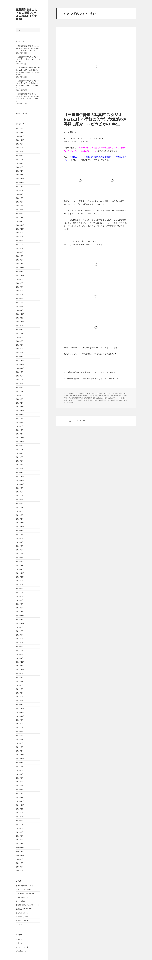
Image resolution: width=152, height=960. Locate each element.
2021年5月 (19, 341)
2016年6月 (19, 546)
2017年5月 (19, 503)
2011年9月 (19, 766)
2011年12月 (20, 755)
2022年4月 (19, 299)
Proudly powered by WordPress (76, 421)
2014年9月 (19, 627)
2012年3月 (19, 743)
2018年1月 (19, 472)
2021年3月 (19, 349)
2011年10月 (20, 762)
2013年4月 (19, 693)
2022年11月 (20, 271)
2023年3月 (19, 256)
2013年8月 (19, 677)
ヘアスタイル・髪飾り (24, 889)
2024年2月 (19, 213)
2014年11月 (20, 619)
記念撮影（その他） (23, 920)
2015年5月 (19, 596)
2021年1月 (19, 357)
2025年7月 (19, 152)
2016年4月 (19, 554)
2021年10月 (20, 322)
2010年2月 (19, 840)
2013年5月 (19, 689)
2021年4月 (19, 345)
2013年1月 (19, 704)
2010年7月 (19, 820)
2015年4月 (19, 600)
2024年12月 (20, 175)
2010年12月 (20, 801)
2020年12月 (20, 360)
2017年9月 (19, 488)
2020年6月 (19, 384)
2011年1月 (19, 797)
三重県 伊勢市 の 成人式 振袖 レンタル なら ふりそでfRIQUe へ (92, 372)
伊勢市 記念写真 (77, 398)
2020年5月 (19, 387)
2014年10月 (20, 623)
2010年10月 (20, 809)
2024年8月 (19, 190)
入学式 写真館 (82, 400)
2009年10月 (20, 855)
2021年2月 (19, 353)
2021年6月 (19, 337)
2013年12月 (20, 662)
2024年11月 (20, 179)
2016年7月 (19, 542)
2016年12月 (20, 523)
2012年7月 (19, 728)
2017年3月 (19, 511)
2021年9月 (19, 326)
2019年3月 (19, 426)
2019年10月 (20, 414)
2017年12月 (20, 476)
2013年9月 (19, 674)
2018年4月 (19, 465)
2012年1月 (19, 751)
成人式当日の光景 (22, 897)
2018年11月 (20, 442)
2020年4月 (19, 391)
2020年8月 (19, 376)
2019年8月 (19, 418)
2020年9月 (19, 372)
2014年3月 (19, 650)
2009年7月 (19, 867)
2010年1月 (19, 844)
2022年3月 (19, 302)
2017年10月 (20, 484)
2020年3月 (19, 395)
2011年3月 (19, 790)
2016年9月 (19, 534)
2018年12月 (20, 438)
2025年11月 (20, 140)
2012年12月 (20, 708)
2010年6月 (19, 824)
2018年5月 (19, 461)
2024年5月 (19, 202)
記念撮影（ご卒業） (23, 913)
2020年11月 (20, 364)
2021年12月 (20, 314)
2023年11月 (20, 225)
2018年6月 (19, 457)
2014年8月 (19, 631)
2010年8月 (19, 817)
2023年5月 (19, 248)
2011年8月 (19, 770)
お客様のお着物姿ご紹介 (24, 886)
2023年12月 (20, 221)
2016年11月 (20, 527)
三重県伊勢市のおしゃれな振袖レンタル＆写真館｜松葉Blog (28, 14)
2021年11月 (20, 318)
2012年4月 (19, 739)
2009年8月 (19, 863)
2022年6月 (19, 291)
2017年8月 (19, 492)
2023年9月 (19, 233)
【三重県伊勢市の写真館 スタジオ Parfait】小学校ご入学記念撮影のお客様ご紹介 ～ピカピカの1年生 (95, 119)
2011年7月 (19, 774)
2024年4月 (19, 206)
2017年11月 (20, 480)
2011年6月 (19, 778)
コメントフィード (22, 947)
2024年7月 (19, 194)
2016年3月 (19, 558)
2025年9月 (19, 144)
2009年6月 (19, 871)
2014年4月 (19, 646)
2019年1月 (19, 434)
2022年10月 (20, 275)
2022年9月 (19, 279)
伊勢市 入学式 (77, 396)
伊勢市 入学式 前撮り (90, 396)
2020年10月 (20, 368)
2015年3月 (19, 604)
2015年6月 (19, 592)
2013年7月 (19, 681)
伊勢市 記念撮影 (89, 398)
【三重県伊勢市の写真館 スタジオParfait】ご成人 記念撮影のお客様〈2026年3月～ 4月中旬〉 (28, 48)
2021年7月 (19, 333)
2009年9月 (19, 859)
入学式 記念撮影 (116, 400)
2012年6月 (19, 732)
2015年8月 (19, 585)
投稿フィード (20, 943)
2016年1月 (19, 565)
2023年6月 (19, 244)
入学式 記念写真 (104, 400)
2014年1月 (19, 658)
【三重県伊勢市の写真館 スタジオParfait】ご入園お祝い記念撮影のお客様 (28, 59)
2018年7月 (19, 453)
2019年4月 (19, 422)
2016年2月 (19, 561)
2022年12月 (20, 268)
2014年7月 (19, 635)
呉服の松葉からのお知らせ (25, 893)
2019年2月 (19, 430)
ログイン (19, 939)
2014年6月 (19, 639)
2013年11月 (20, 666)
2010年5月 (19, 828)
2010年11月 (20, 805)
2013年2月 (19, 701)
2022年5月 (19, 295)
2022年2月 (19, 306)
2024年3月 (19, 210)
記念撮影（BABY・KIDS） (25, 909)
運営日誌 (19, 924)
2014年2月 (19, 654)
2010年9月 (19, 813)
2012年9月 (19, 720)
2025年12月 (20, 136)
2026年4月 (19, 128)
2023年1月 (19, 264)
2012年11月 (20, 712)
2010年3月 (19, 836)
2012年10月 (20, 716)
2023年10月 (20, 229)
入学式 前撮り (93, 400)
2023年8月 (19, 237)
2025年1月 (19, 171)
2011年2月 (19, 793)
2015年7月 (19, 588)
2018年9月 (19, 445)
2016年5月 (19, 550)
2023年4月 (19, 252)
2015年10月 (20, 577)
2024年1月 (19, 217)
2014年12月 (20, 616)
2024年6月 (19, 198)
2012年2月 (19, 747)
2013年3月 (19, 697)
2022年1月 (19, 310)
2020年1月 (19, 403)
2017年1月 (19, 519)
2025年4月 (19, 163)
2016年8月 (19, 538)
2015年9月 (19, 581)
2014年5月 (19, 643)
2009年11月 (20, 851)
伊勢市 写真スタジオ (105, 396)
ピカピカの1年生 (112, 393)
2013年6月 (19, 685)
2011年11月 (20, 759)
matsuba (82, 393)
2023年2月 (19, 260)
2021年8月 (19, 329)
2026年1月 (19, 132)
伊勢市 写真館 (118, 396)
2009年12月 (20, 848)
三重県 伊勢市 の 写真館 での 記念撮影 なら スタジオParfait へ (92, 378)
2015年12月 (20, 569)
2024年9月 (19, 186)
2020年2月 (19, 399)
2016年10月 (20, 530)
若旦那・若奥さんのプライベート (27, 905)
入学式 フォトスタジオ (116, 398)
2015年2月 (19, 608)
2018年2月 (19, 469)
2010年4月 (19, 832)
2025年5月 (19, 159)
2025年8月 (19, 148)
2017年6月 (19, 500)
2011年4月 (19, 786)
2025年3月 (19, 167)
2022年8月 (19, 283)
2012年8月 (19, 724)
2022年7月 (19, 287)
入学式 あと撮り (102, 398)
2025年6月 (19, 155)
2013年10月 (20, 670)
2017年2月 (19, 515)
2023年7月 (19, 241)
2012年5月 (19, 735)
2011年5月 (19, 782)
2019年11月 (20, 411)
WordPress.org (21, 951)
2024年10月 (20, 183)
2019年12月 (20, 407)
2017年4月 (19, 507)
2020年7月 (19, 380)
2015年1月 (19, 612)
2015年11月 (20, 573)
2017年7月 (19, 496)
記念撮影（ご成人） (23, 917)
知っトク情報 (20, 901)
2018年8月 (19, 449)
